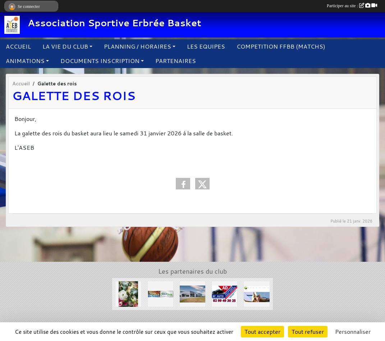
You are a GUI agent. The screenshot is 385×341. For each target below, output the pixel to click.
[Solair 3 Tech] (160, 293)
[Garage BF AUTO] (224, 293)
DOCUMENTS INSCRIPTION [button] (99, 61)
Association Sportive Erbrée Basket (114, 23)
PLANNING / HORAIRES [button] (137, 46)
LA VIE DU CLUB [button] (65, 46)
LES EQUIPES (206, 46)
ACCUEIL (18, 46)
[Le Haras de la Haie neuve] (256, 293)
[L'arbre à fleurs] (128, 293)
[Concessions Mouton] (192, 293)
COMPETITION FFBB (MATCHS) (281, 46)
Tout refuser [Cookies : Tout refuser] (308, 332)
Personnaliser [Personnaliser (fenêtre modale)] (353, 332)
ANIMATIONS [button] (25, 61)
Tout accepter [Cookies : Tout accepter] (262, 332)
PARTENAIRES (175, 61)
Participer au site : (352, 5)
